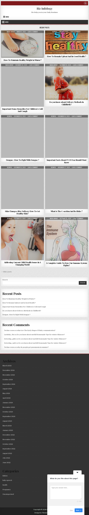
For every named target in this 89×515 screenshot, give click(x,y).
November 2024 (9, 375)
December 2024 (8, 370)
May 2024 (6, 393)
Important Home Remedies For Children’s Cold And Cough (22, 110)
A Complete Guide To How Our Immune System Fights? (66, 264)
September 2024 (9, 384)
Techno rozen (9, 330)
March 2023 (7, 426)
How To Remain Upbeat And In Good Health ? (66, 56)
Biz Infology (44, 8)
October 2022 (8, 444)
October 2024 (8, 379)
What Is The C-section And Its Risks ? (67, 211)
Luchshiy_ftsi (9, 334)
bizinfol (54, 31)
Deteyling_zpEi (10, 343)
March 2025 (7, 366)
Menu (7, 17)
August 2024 (7, 389)
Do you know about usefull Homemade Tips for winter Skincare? (41, 334)
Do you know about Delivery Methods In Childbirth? (66, 103)
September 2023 (9, 416)
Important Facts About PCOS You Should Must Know (66, 161)
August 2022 (7, 453)
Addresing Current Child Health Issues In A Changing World (22, 263)
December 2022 (9, 435)
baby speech (7, 480)
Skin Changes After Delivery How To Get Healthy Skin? (22, 212)
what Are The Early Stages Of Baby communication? (36, 330)
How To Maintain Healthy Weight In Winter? (22, 60)
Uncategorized (8, 494)
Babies (5, 476)
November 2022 (9, 439)
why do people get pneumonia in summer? (33, 347)
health (5, 485)
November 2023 (9, 407)
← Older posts (6, 272)
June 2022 (6, 462)
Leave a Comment (33, 31)
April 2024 (6, 398)
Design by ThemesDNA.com (44, 513)
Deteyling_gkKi (10, 339)
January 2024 (8, 402)
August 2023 (7, 421)
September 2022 (9, 449)
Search (5, 280)
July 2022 (6, 458)
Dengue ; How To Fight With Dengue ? (22, 160)
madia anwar (11, 31)
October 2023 (8, 412)
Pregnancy (7, 489)
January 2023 (8, 430)
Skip (71, 510)
